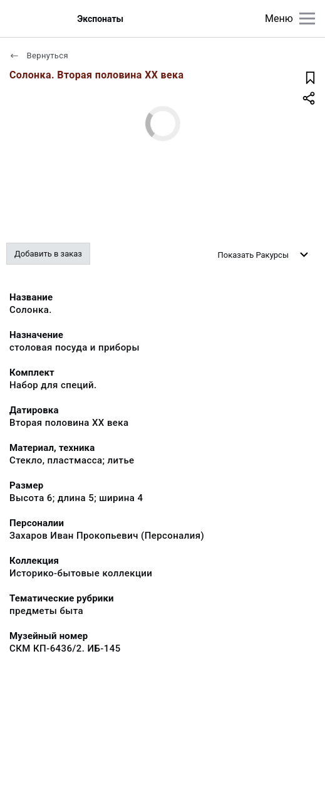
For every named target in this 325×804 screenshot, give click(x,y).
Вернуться (38, 55)
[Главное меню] (307, 18)
